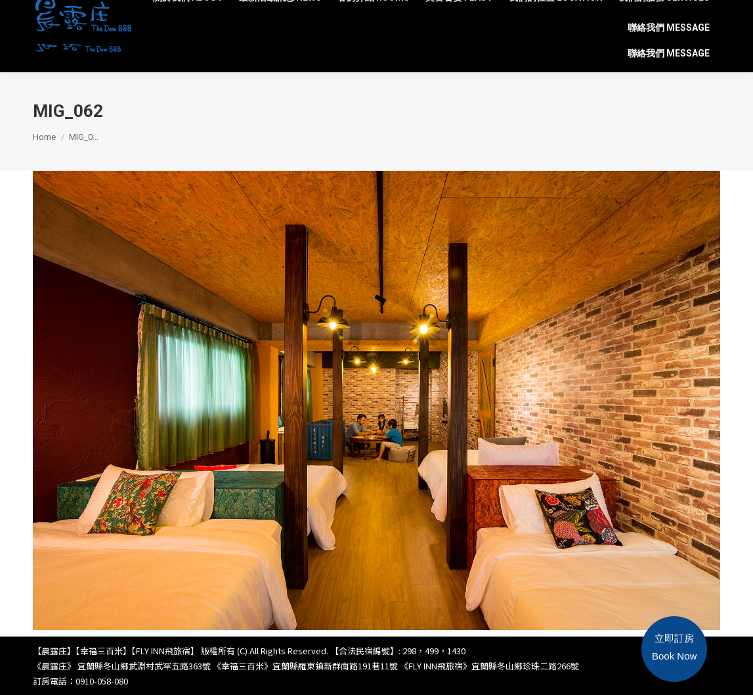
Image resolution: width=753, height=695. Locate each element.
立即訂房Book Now (674, 647)
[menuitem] (188, 16)
